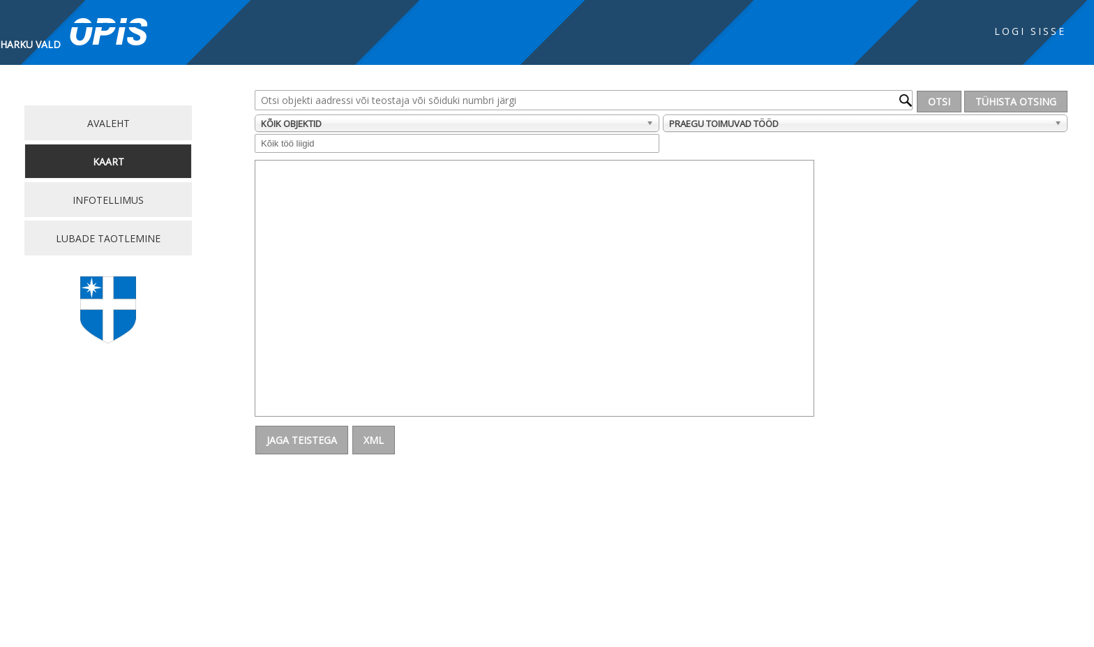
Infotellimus (108, 200)
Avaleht (108, 123)
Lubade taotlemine (108, 238)
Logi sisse (1030, 31)
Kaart (108, 161)
